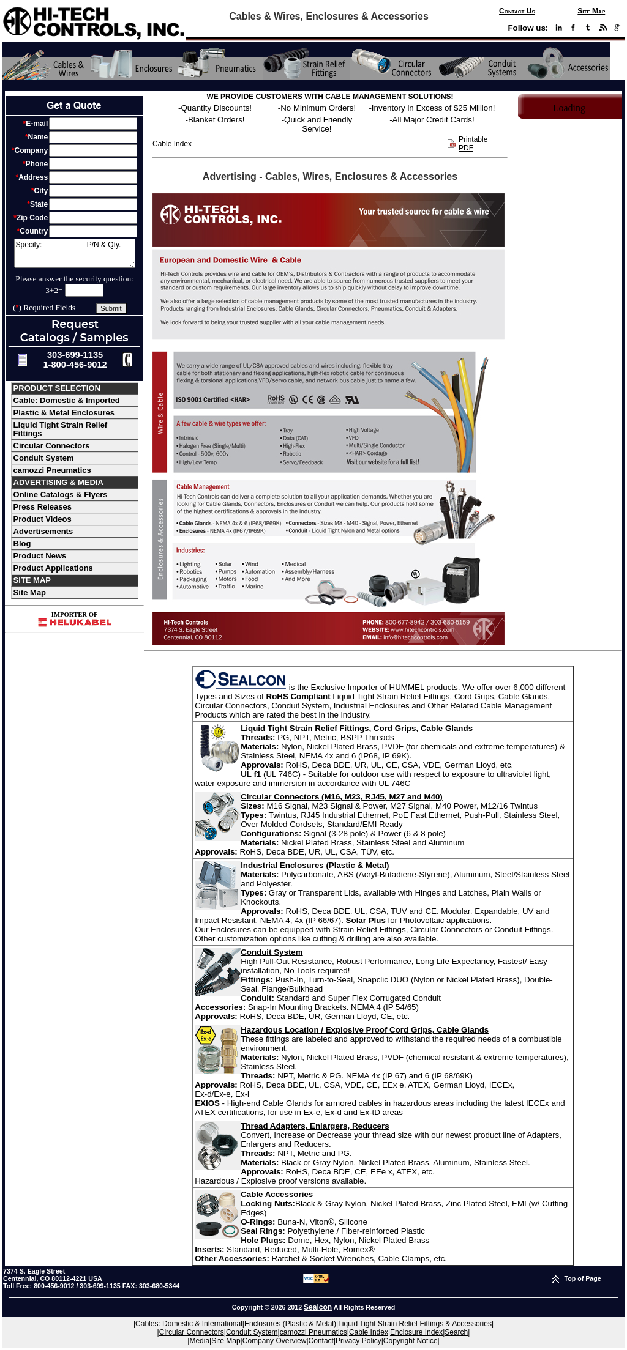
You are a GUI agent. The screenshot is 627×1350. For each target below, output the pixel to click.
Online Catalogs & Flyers (60, 494)
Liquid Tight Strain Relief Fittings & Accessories (415, 1323)
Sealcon (318, 1307)
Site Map (591, 11)
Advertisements (43, 531)
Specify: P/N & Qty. (74, 253)
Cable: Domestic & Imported (66, 400)
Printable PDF (473, 143)
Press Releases (42, 506)
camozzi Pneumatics (52, 470)
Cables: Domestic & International (188, 1323)
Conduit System (43, 457)
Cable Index (172, 143)
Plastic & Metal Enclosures (64, 412)
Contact (321, 1341)
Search (456, 1332)
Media (199, 1341)
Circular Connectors (51, 445)
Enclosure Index (416, 1332)
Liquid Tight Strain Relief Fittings (60, 429)
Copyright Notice (410, 1341)
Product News (40, 555)
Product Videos (42, 519)
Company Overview (274, 1341)
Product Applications (53, 568)
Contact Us (517, 11)
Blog (22, 543)
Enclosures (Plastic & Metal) (290, 1323)
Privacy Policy (358, 1341)
